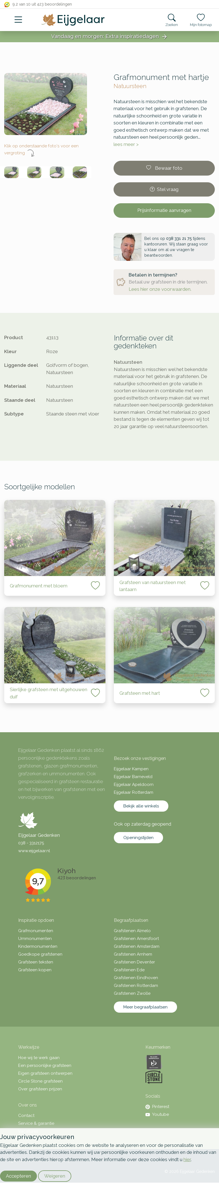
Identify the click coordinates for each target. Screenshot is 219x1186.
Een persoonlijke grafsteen (44, 1065)
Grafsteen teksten (35, 962)
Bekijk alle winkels (141, 806)
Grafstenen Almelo (132, 930)
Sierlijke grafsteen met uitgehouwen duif (48, 693)
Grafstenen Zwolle (132, 993)
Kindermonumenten (37, 946)
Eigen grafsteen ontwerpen (45, 1073)
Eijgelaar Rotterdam (133, 792)
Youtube (157, 1114)
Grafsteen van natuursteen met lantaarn (152, 586)
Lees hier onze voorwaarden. (160, 289)
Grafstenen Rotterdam (136, 985)
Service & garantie (36, 1123)
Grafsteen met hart (139, 693)
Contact (26, 1115)
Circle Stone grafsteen (40, 1081)
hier (187, 1159)
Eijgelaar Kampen (131, 768)
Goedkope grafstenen (40, 954)
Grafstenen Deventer (134, 962)
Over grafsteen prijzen (40, 1089)
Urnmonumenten (35, 938)
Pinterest (157, 1106)
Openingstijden (138, 837)
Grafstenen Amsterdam (136, 946)
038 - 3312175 (31, 842)
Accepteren (18, 1176)
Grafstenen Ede (129, 969)
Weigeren (54, 1176)
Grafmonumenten (35, 930)
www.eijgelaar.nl (34, 850)
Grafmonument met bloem (38, 586)
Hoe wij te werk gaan (39, 1057)
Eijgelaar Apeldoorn (134, 784)
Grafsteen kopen (34, 969)
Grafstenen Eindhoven (136, 977)
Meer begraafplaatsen (145, 1007)
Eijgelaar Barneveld (133, 776)
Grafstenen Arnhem (133, 954)
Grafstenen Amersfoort (136, 938)
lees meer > (126, 144)
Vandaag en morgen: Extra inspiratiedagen (109, 36)
